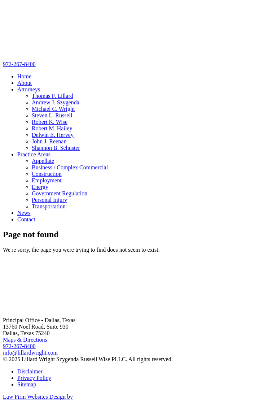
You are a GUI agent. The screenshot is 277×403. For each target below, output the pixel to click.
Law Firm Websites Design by (38, 397)
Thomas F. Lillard (52, 96)
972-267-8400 (19, 64)
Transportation (49, 206)
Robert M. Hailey (52, 128)
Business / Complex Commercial (70, 167)
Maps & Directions (25, 340)
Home (24, 76)
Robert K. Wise (49, 122)
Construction (47, 174)
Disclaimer (30, 371)
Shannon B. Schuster (56, 148)
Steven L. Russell (52, 115)
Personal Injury (49, 200)
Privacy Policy (34, 378)
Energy (40, 187)
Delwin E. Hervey (53, 135)
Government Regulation (59, 193)
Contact (26, 219)
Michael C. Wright (53, 109)
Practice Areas (33, 154)
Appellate (43, 161)
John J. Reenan (49, 141)
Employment (47, 180)
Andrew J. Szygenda (55, 102)
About (24, 83)
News (23, 213)
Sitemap (26, 384)
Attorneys (28, 89)
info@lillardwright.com (30, 353)
